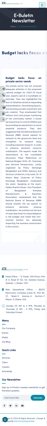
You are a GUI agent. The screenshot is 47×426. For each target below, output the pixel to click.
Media (5, 337)
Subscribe (38, 398)
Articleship (7, 371)
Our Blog (6, 341)
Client (5, 362)
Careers (6, 367)
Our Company (8, 328)
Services (6, 357)
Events (5, 332)
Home (13, 27)
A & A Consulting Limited (24, 421)
